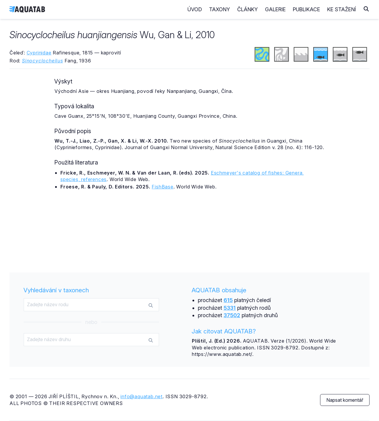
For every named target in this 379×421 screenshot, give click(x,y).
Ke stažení (341, 9)
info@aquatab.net (142, 396)
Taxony (219, 9)
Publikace (306, 9)
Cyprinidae (39, 53)
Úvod (194, 9)
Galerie (275, 9)
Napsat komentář (344, 400)
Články (247, 9)
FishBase (162, 187)
